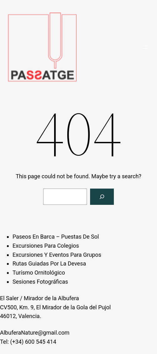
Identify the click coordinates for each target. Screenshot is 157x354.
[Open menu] (145, 47)
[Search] (102, 197)
